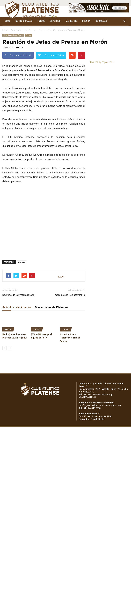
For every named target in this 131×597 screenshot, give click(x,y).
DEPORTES (55, 21)
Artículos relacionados (17, 307)
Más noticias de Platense (51, 307)
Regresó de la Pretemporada (18, 294)
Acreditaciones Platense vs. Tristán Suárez (70, 337)
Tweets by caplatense (102, 62)
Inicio (5, 30)
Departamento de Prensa (23, 30)
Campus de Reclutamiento (70, 294)
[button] (124, 21)
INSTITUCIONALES (23, 21)
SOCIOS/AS (101, 21)
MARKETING (71, 21)
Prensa (42, 30)
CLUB (7, 21)
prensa (21, 262)
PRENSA (86, 21)
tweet (61, 276)
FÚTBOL (41, 21)
